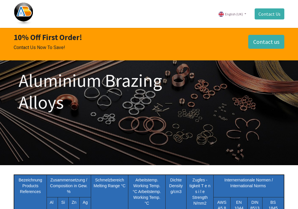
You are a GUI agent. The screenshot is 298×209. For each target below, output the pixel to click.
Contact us (266, 41)
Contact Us (269, 14)
